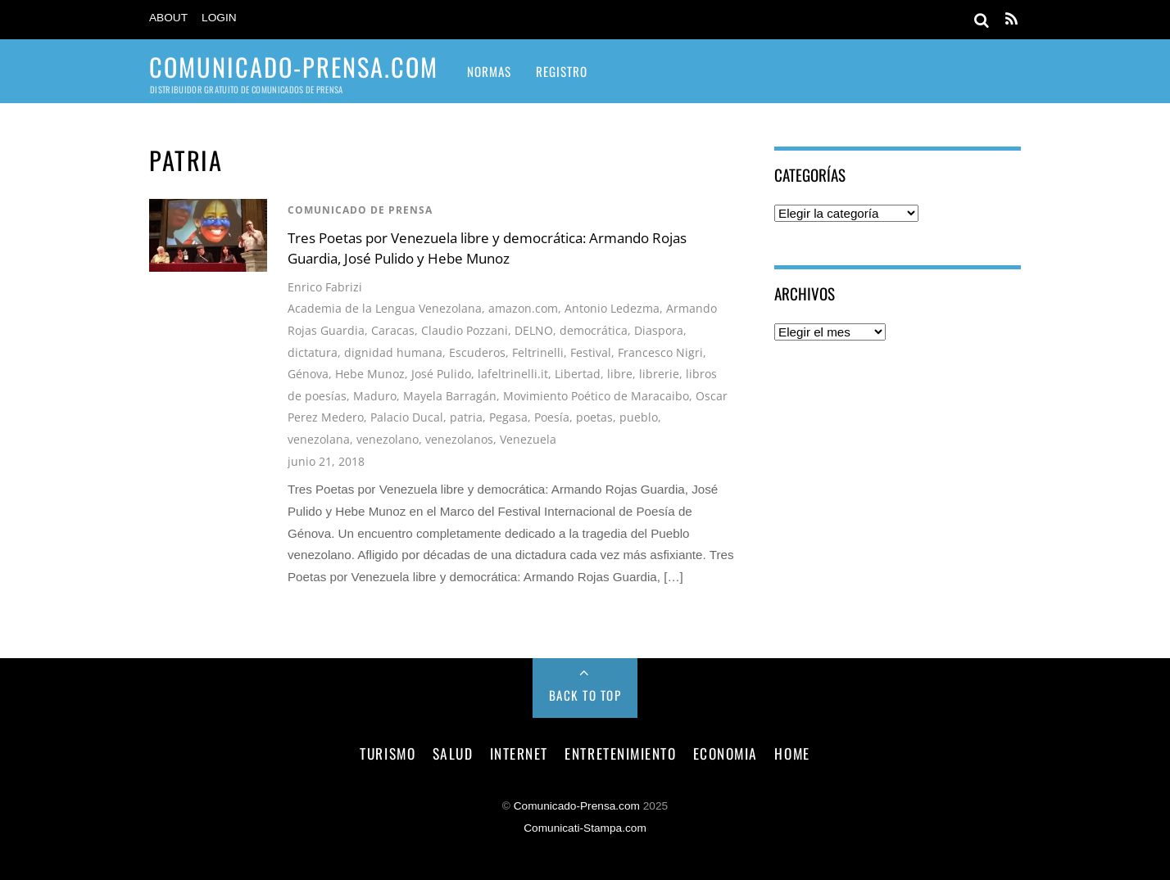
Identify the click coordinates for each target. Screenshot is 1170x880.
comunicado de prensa (360, 210)
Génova (308, 373)
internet (519, 753)
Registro (561, 71)
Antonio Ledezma (612, 308)
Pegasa (508, 417)
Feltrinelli (538, 352)
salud (453, 753)
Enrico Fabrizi (325, 287)
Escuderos (477, 352)
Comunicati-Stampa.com (585, 828)
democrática (594, 330)
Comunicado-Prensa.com (577, 806)
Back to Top (585, 695)
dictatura (313, 352)
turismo (387, 753)
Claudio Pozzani (464, 330)
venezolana (319, 439)
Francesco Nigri (660, 352)
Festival (590, 352)
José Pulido (441, 373)
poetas (594, 417)
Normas (489, 71)
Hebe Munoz (370, 373)
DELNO (534, 330)
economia (725, 753)
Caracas (393, 330)
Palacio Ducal (406, 417)
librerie (659, 373)
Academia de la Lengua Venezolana (385, 308)
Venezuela (528, 439)
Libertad (578, 373)
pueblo (638, 417)
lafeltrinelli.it (513, 373)
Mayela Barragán (450, 396)
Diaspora (658, 330)
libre (620, 373)
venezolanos (459, 439)
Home (791, 753)
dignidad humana (393, 352)
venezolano (387, 439)
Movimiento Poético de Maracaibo (596, 396)
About (168, 17)
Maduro (375, 396)
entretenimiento (620, 753)
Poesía (551, 417)
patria (466, 417)
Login (219, 17)
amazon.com (523, 308)
